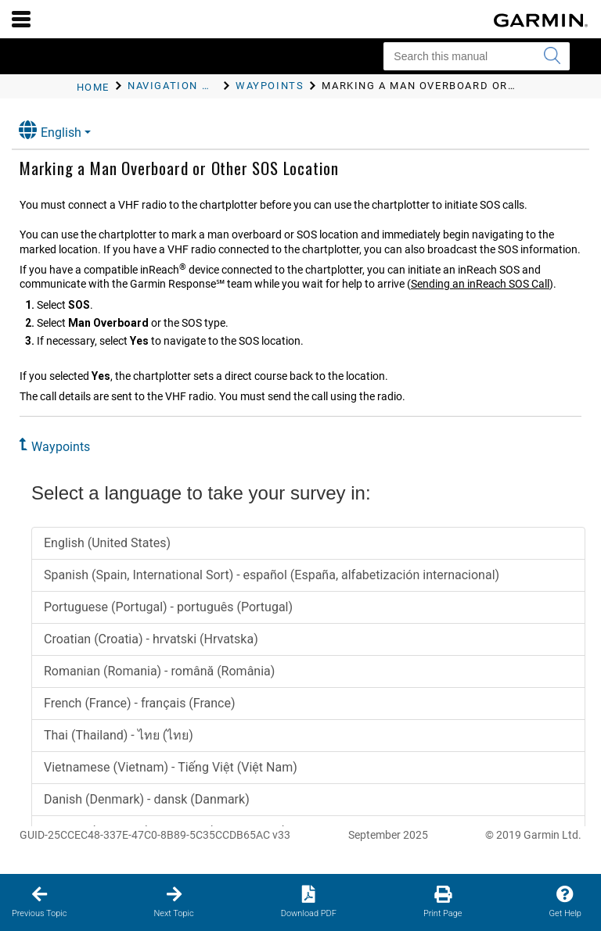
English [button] (50, 130)
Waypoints (60, 446)
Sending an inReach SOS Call (480, 284)
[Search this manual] (476, 56)
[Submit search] (552, 56)
